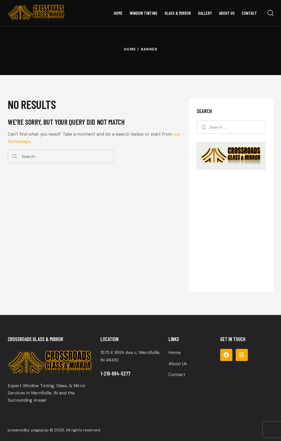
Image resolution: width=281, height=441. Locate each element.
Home (130, 49)
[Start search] (14, 156)
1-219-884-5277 (115, 373)
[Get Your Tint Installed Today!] (231, 229)
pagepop (40, 430)
